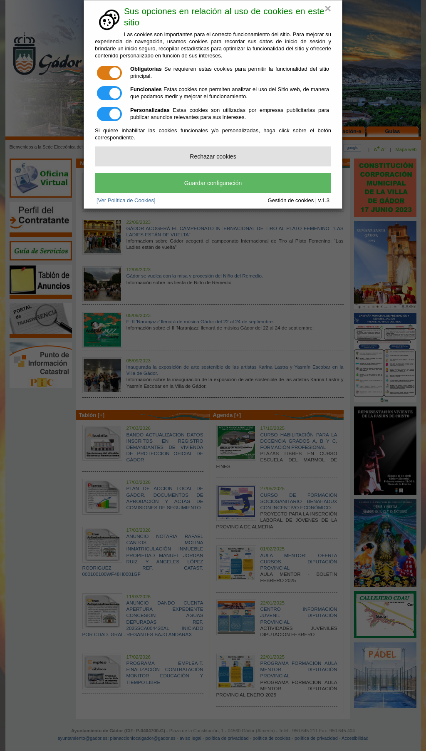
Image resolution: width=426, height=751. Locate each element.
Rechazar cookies (213, 156)
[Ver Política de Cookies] (126, 200)
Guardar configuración (213, 183)
